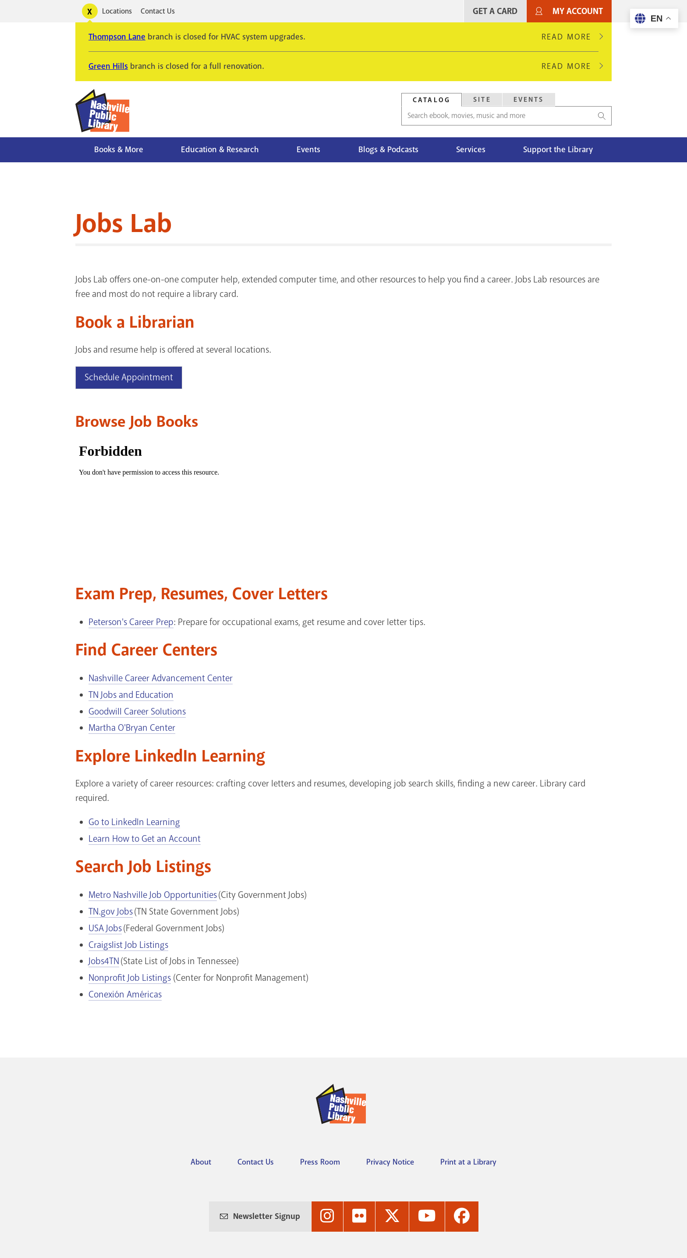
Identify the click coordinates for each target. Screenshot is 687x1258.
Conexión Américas (125, 994)
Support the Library (558, 149)
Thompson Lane (117, 37)
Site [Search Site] (482, 99)
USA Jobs (105, 928)
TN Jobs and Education (131, 694)
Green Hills (108, 66)
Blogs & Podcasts (388, 149)
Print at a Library (468, 1162)
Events (308, 149)
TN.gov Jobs (111, 911)
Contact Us (158, 11)
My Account (577, 11)
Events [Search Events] (528, 99)
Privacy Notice (390, 1162)
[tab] (431, 100)
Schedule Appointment (129, 377)
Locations (117, 11)
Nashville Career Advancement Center (161, 678)
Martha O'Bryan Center (132, 727)
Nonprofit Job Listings (130, 977)
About (201, 1162)
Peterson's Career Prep (131, 622)
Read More (570, 37)
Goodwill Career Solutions (137, 711)
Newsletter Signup (266, 1216)
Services (470, 149)
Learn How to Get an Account (145, 838)
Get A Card (495, 11)
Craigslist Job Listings (128, 945)
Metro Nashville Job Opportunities (153, 895)
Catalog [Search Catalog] (431, 100)
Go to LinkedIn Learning (134, 822)
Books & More (118, 149)
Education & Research (220, 149)
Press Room (320, 1162)
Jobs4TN (104, 961)
